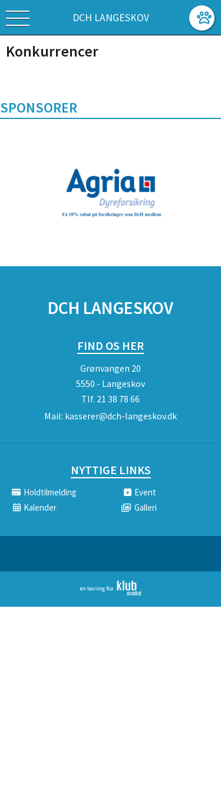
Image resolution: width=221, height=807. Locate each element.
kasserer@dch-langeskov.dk (121, 416)
